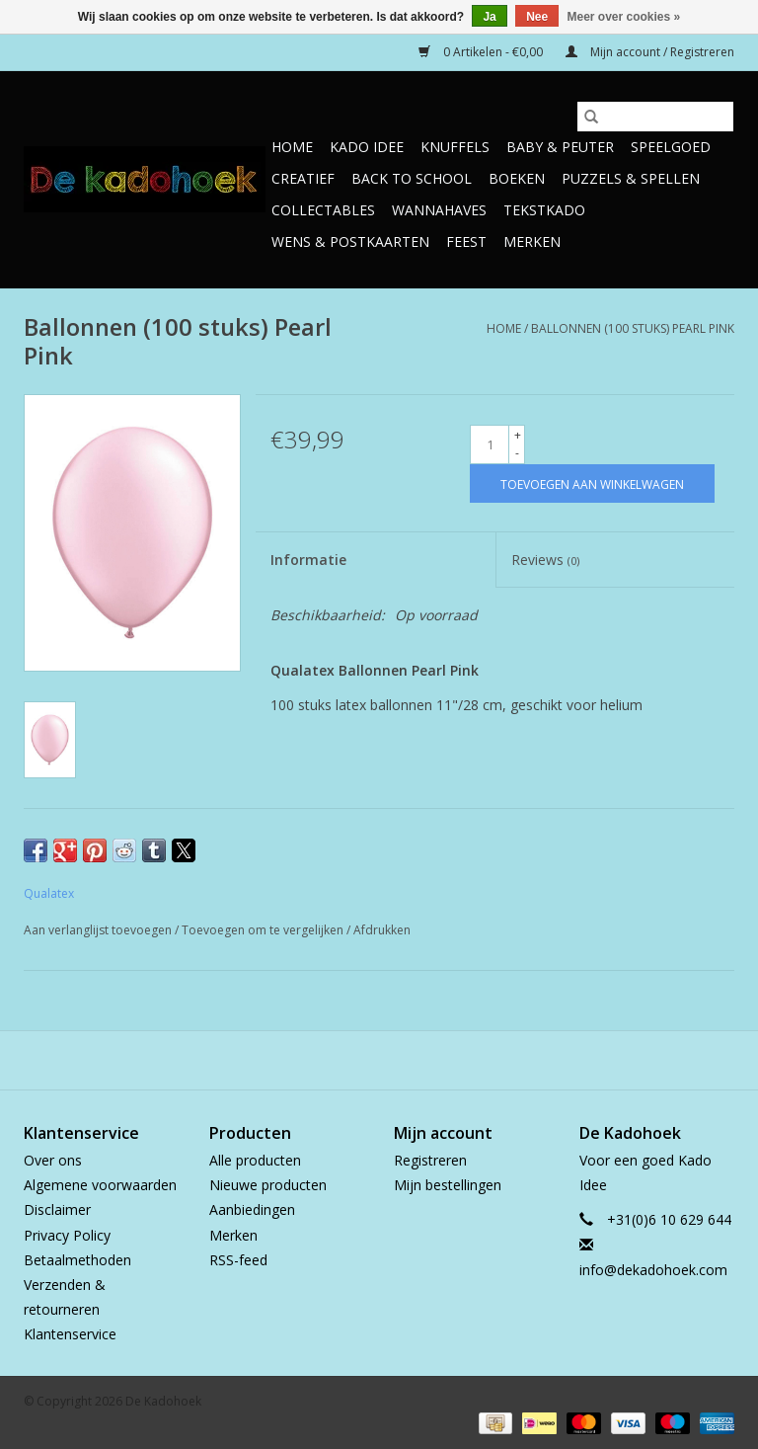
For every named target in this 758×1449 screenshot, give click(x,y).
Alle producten (255, 1160)
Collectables (323, 210)
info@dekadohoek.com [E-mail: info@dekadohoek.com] (653, 1269)
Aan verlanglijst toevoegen (99, 930)
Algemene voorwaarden (100, 1184)
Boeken (517, 178)
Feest (466, 241)
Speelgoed (671, 146)
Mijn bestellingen (447, 1184)
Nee (537, 17)
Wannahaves (439, 210)
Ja (489, 17)
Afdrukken (382, 930)
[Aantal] (489, 444)
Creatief (303, 178)
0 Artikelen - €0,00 (482, 51)
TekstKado (544, 210)
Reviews (545, 559)
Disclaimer (57, 1209)
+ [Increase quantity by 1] (517, 435)
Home (292, 146)
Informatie (308, 559)
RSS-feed (238, 1259)
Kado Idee (367, 146)
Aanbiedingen (252, 1209)
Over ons (53, 1160)
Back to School (411, 178)
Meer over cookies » (624, 17)
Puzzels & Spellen (631, 178)
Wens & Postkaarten (350, 241)
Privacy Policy (67, 1235)
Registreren (430, 1160)
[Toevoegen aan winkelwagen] (592, 483)
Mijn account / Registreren (650, 51)
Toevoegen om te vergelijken (264, 930)
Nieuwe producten (268, 1184)
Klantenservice (70, 1334)
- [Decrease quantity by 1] (517, 452)
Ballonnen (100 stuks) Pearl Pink (632, 328)
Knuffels (455, 146)
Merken (532, 241)
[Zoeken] (655, 116)
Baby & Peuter (560, 146)
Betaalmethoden (77, 1259)
